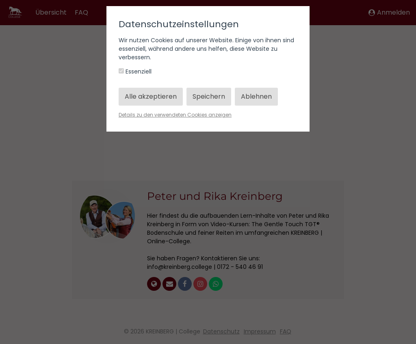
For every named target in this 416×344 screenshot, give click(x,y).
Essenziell (135, 71)
